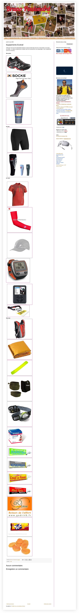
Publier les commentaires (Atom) (18, 606)
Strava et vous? (59, 166)
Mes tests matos (25, 38)
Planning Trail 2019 (43, 38)
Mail (63, 127)
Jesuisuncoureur (59, 158)
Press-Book (52, 38)
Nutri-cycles (58, 161)
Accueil (28, 604)
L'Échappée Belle (68, 110)
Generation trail (59, 153)
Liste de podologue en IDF (61, 165)
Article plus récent (10, 604)
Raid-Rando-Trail (59, 154)
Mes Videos (60, 38)
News (6, 38)
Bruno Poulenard (28, 9)
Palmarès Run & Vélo (14, 38)
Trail (11, 561)
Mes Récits (34, 38)
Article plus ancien (47, 604)
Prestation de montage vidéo (61, 136)
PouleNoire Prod (69, 38)
